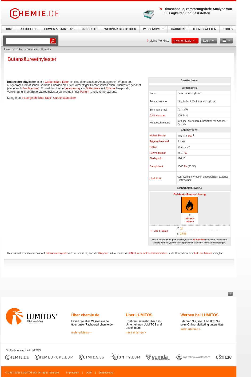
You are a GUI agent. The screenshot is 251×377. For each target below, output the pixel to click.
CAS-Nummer (157, 115)
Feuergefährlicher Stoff (36, 97)
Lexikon (18, 49)
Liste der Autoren (203, 253)
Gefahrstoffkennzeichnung (190, 194)
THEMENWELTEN (204, 29)
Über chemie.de (85, 315)
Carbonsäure (53, 81)
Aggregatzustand (159, 141)
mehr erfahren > (81, 332)
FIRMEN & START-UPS (59, 29)
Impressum (72, 372)
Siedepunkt (156, 158)
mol (190, 135)
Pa (185, 166)
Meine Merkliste (159, 40)
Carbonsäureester (64, 97)
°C (185, 152)
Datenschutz (106, 372)
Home (7, 49)
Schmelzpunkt (158, 152)
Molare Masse (158, 135)
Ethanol (111, 88)
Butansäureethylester (56, 253)
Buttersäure (93, 88)
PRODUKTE (89, 29)
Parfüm (84, 91)
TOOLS (228, 29)
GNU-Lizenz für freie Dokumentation (148, 253)
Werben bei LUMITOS (199, 315)
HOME (9, 29)
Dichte (153, 147)
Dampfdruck (156, 166)
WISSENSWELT (153, 29)
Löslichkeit (155, 178)
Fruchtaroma (30, 88)
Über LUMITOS (139, 315)
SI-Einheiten (199, 239)
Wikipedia (103, 253)
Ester (65, 81)
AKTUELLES (28, 29)
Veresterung (72, 88)
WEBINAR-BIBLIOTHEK (120, 29)
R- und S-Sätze (159, 230)
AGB (89, 372)
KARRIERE (178, 29)
